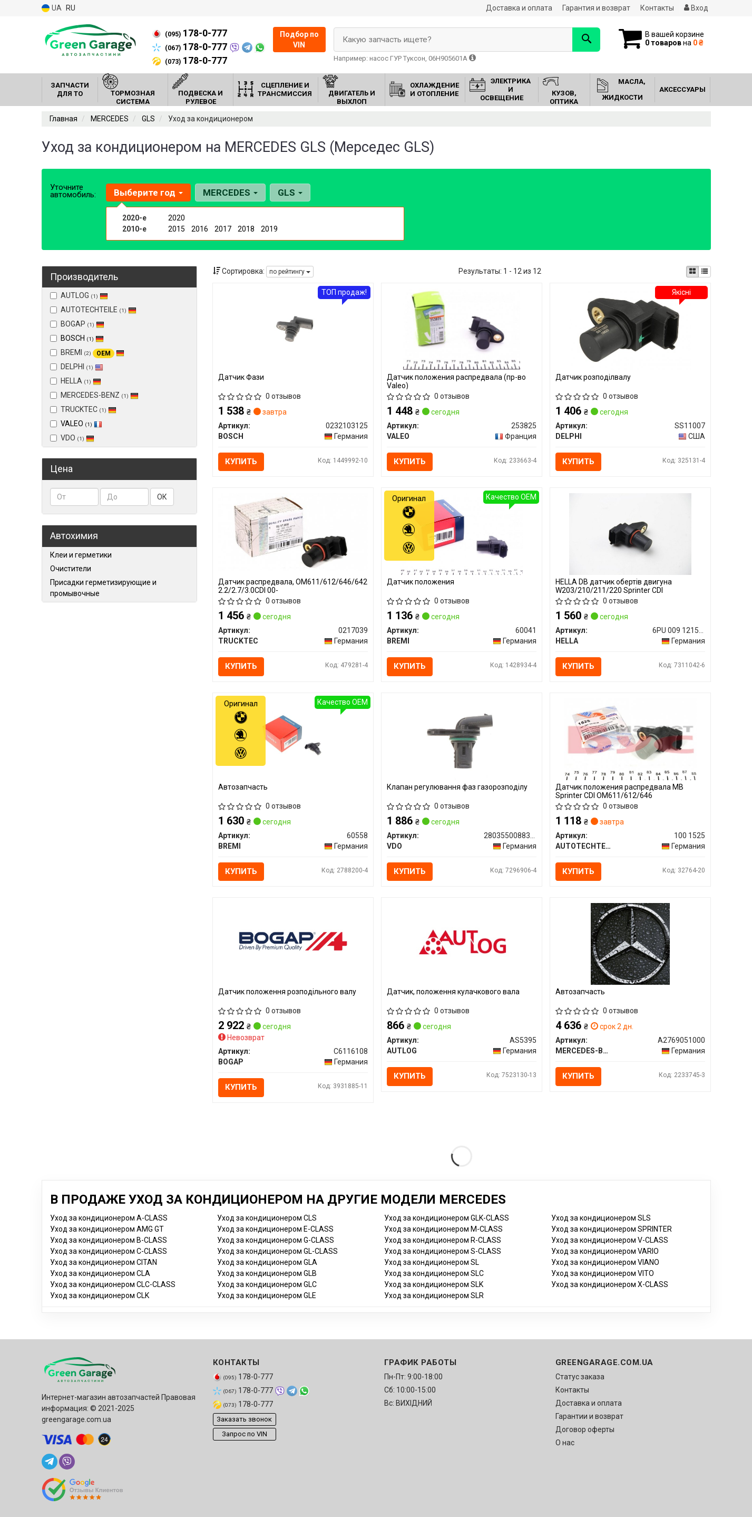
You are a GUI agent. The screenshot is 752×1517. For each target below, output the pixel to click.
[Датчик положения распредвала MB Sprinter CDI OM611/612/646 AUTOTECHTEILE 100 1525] (630, 738)
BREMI (87, 353)
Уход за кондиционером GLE (266, 1295)
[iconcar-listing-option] (704, 271)
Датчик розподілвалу (593, 377)
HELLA (75, 381)
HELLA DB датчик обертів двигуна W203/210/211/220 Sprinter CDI (613, 586)
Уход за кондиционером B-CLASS (108, 1240)
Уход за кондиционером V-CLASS (609, 1240)
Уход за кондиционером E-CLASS (275, 1229)
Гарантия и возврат (596, 8)
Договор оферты (584, 1429)
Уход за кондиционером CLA (100, 1273)
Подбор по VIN (299, 39)
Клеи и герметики (81, 555)
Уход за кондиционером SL (431, 1262)
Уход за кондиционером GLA (267, 1262)
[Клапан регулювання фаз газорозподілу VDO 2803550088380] (462, 738)
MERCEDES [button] (230, 192)
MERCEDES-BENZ (94, 395)
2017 (222, 229)
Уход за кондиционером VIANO (605, 1262)
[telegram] (49, 1462)
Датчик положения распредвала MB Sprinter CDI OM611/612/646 (619, 791)
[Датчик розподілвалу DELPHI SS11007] (630, 328)
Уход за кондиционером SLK (433, 1284)
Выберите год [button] (148, 192)
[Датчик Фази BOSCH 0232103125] (293, 328)
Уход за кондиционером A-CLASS (109, 1218)
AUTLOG (79, 295)
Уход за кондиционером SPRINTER (611, 1229)
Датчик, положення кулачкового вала (453, 991)
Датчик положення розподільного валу (287, 991)
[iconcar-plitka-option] (692, 271)
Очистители (70, 568)
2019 (269, 229)
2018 (246, 229)
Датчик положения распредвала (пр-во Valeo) (456, 381)
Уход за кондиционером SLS (601, 1218)
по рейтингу (289, 271)
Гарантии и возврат (589, 1416)
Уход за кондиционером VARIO (605, 1251)
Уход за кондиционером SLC (434, 1273)
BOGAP (77, 324)
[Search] (586, 39)
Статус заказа (579, 1376)
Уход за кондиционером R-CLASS (442, 1240)
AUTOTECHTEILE (93, 309)
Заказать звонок (244, 1419)
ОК (162, 497)
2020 (176, 218)
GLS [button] (290, 192)
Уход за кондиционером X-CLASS (609, 1284)
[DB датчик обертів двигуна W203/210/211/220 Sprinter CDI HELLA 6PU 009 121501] (630, 534)
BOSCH (82, 338)
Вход (696, 8)
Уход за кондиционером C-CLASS (108, 1251)
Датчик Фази (241, 377)
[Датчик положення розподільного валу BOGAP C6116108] (293, 938)
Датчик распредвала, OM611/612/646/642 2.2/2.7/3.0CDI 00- (292, 586)
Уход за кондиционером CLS (267, 1218)
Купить (241, 461)
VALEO (81, 423)
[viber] (67, 1462)
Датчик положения (420, 582)
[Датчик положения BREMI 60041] (461, 534)
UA (52, 8)
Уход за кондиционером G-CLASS (275, 1240)
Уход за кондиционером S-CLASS (442, 1251)
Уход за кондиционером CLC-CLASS (112, 1284)
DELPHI (76, 366)
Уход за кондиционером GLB (267, 1273)
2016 (199, 229)
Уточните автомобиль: (73, 191)
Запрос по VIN (244, 1434)
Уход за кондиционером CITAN (103, 1262)
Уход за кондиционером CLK (99, 1295)
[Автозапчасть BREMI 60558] (293, 738)
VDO (72, 438)
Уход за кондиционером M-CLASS (443, 1229)
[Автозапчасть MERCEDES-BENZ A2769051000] (630, 943)
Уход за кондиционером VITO (602, 1273)
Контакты (657, 8)
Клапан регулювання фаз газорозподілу (457, 787)
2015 (176, 229)
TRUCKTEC (83, 409)
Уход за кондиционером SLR (434, 1295)
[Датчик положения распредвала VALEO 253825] (461, 328)
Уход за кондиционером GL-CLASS (277, 1251)
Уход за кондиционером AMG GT (107, 1229)
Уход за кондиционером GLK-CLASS (446, 1218)
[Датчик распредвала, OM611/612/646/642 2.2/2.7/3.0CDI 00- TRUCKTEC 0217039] (293, 531)
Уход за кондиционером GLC (267, 1284)
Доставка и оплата (519, 8)
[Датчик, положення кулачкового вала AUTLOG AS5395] (462, 943)
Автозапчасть (243, 787)
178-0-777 (189, 33)
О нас (564, 1442)
